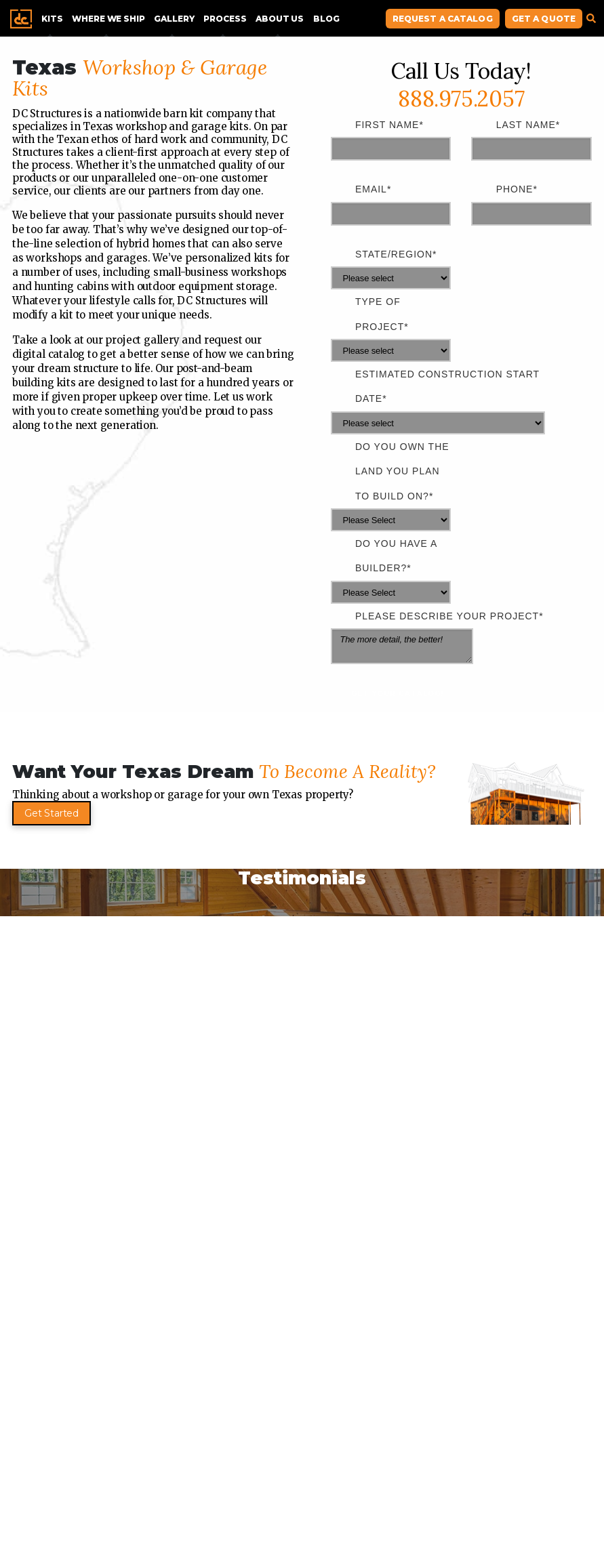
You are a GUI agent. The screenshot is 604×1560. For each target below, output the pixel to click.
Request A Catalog (442, 19)
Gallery (174, 19)
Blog (326, 19)
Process (224, 19)
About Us (280, 19)
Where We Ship (108, 19)
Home (21, 19)
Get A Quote (544, 19)
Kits (51, 19)
